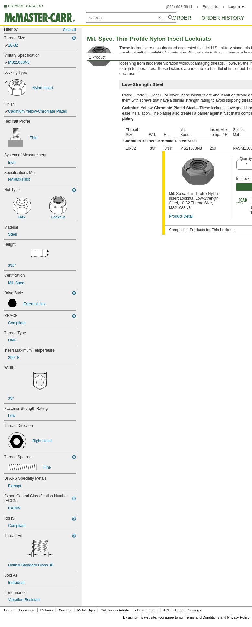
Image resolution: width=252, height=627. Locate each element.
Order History (222, 18)
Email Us (210, 7)
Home (8, 610)
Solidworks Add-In (115, 610)
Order (181, 18)
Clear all (69, 30)
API (166, 610)
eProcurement (146, 610)
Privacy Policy (238, 617)
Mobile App (86, 610)
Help (178, 610)
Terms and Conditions (202, 617)
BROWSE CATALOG (25, 6)
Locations (27, 610)
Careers (65, 610)
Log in (236, 7)
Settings (194, 610)
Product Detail (181, 216)
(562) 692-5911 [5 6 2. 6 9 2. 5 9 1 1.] (179, 7)
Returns (46, 610)
